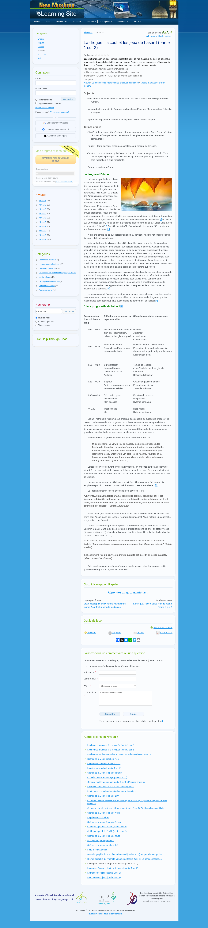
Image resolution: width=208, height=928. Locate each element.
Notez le (90, 632)
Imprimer (114, 632)
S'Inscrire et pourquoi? (59, 112)
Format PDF (164, 632)
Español (41, 47)
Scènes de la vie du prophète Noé (103, 759)
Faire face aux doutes (97, 850)
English (41, 39)
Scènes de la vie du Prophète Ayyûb (104, 822)
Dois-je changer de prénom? (100, 840)
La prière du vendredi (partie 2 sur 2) (104, 768)
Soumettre (110, 714)
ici (163, 721)
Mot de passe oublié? (44, 108)
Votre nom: (90, 672)
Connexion (68, 99)
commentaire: (90, 694)
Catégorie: (88, 79)
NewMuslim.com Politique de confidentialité (105, 914)
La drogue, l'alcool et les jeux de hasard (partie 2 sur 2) (112, 868)
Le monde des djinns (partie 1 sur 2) (104, 873)
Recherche (122, 22)
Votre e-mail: (91, 678)
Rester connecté (43, 100)
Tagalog (41, 43)
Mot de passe (41, 88)
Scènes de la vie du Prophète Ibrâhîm (104, 773)
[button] (37, 201)
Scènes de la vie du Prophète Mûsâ (103, 836)
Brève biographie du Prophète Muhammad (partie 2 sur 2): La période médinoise (105, 605)
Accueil (37, 22)
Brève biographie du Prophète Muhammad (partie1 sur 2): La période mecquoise (124, 854)
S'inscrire (77, 22)
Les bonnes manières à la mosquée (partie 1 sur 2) (111, 745)
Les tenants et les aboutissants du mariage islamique (111, 791)
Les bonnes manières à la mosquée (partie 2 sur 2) (111, 750)
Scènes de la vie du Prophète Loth (103, 796)
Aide (48, 22)
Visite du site (61, 22)
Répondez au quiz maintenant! (128, 592)
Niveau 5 (88, 32)
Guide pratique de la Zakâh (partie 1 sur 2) (107, 826)
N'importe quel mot (44, 321)
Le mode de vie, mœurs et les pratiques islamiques (115, 83)
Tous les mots (42, 318)
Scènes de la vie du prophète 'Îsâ (102, 845)
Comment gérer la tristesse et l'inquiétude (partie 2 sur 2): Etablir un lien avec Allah (125, 808)
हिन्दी (39, 58)
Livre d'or (137, 22)
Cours (87, 83)
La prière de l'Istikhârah (98, 817)
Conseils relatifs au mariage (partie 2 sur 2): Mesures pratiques (116, 782)
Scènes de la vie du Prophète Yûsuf (103, 813)
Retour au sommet (161, 627)
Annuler (133, 714)
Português (42, 54)
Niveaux (91, 22)
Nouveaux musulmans (57, 10)
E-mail (38, 78)
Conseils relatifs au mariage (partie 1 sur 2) (107, 777)
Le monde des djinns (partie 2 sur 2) (104, 877)
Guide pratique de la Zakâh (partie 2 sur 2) (107, 831)
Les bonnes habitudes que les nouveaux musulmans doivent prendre (119, 754)
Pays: (87, 685)
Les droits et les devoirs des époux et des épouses (110, 786)
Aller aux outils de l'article (158, 36)
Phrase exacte (42, 325)
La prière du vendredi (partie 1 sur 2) (104, 763)
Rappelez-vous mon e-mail (48, 103)
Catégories (106, 22)
